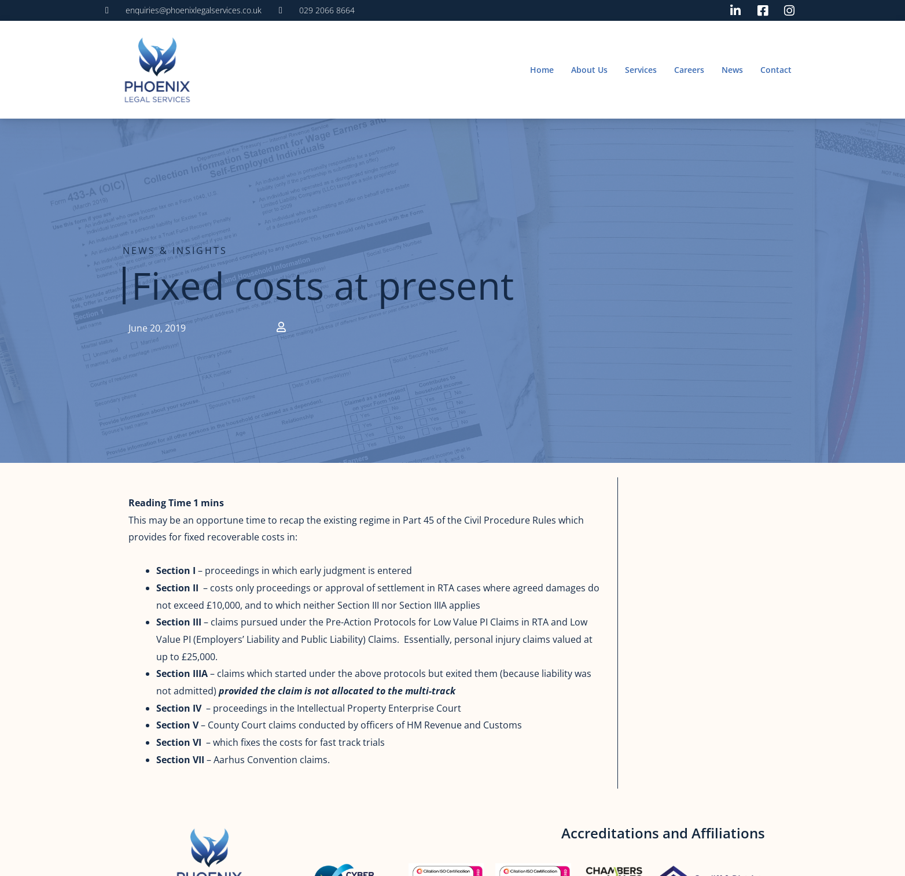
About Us (589, 69)
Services (641, 69)
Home (542, 69)
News (732, 69)
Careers (689, 69)
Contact (776, 69)
